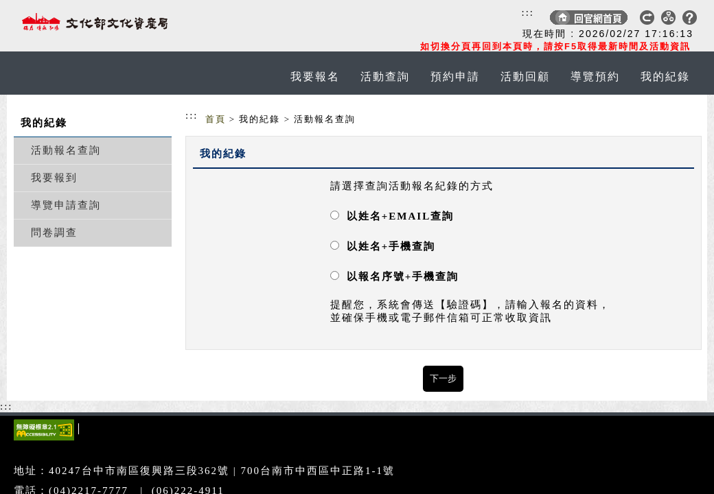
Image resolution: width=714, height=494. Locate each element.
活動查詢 (385, 76)
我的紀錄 (665, 76)
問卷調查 (54, 232)
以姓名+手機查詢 (391, 246)
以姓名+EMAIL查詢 (400, 216)
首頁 (215, 119)
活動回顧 (525, 76)
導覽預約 (595, 76)
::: (527, 12)
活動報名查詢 (66, 150)
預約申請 (455, 76)
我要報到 (54, 177)
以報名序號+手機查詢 (403, 276)
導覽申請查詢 (66, 205)
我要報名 (315, 76)
